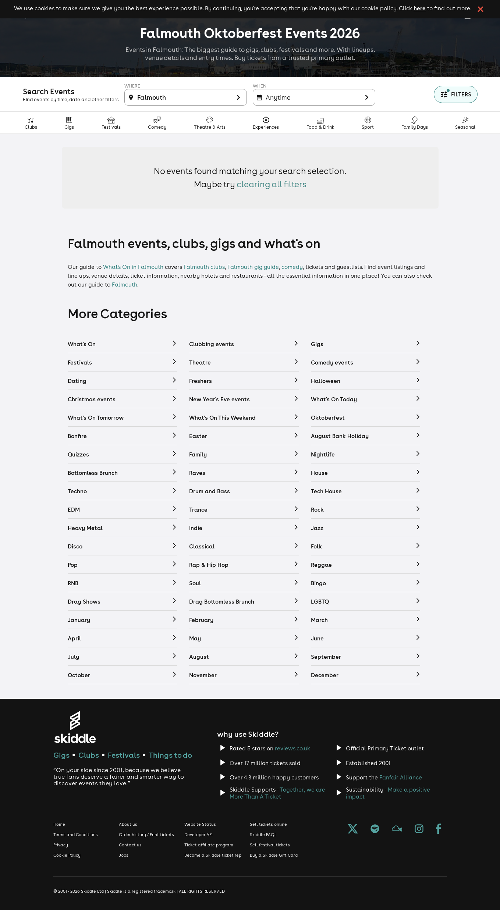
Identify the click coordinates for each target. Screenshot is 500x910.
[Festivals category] (111, 122)
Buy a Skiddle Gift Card (274, 855)
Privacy (60, 844)
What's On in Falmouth (133, 266)
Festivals (124, 755)
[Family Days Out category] (415, 122)
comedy (292, 266)
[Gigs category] (69, 122)
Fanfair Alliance (400, 777)
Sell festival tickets (270, 844)
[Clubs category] (31, 122)
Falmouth (124, 284)
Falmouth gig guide (253, 266)
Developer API (198, 834)
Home (59, 824)
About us (128, 824)
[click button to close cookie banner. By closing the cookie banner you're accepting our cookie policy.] (480, 9)
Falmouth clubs (204, 266)
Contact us (130, 844)
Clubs (88, 755)
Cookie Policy (67, 855)
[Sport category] (368, 122)
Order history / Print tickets (146, 834)
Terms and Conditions (75, 834)
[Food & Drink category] (320, 122)
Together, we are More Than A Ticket (277, 793)
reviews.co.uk (292, 748)
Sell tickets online (268, 824)
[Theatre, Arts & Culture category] (210, 122)
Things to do (170, 755)
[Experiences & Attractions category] (266, 122)
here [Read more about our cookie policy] (420, 8)
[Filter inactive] (185, 97)
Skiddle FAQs (263, 834)
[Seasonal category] (465, 122)
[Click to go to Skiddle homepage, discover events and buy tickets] (74, 727)
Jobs (123, 855)
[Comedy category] (157, 122)
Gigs (61, 755)
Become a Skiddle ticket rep (212, 855)
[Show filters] (456, 94)
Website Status (200, 824)
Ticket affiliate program (208, 844)
